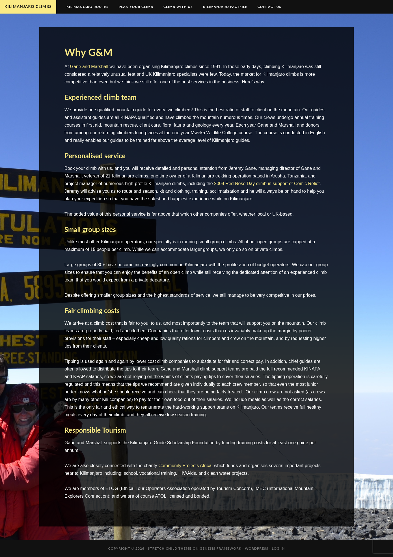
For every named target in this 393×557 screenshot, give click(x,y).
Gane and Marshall (89, 66)
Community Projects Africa (184, 465)
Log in (278, 548)
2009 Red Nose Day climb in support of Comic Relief (267, 183)
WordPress (256, 548)
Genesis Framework (220, 548)
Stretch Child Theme (170, 548)
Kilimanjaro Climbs (28, 6)
